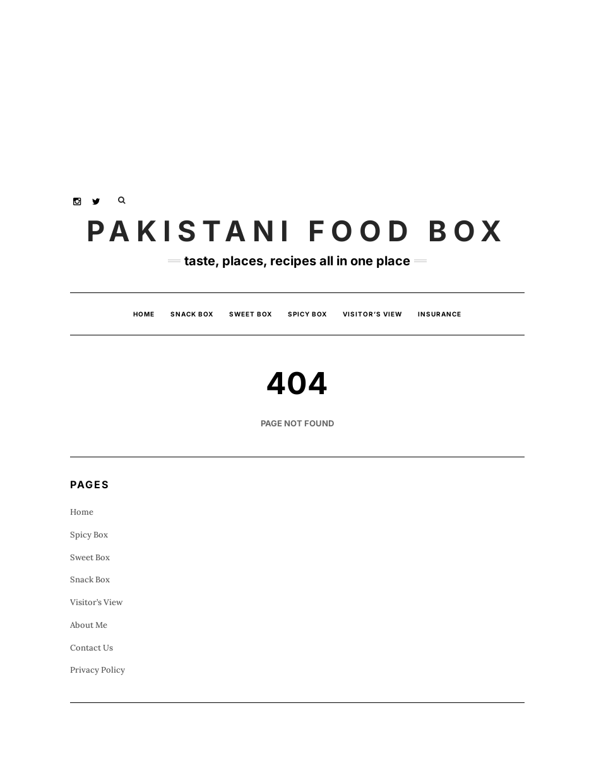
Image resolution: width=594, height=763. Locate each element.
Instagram (78, 200)
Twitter (97, 200)
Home (144, 314)
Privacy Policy (97, 669)
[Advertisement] (297, 88)
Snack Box (191, 314)
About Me (88, 625)
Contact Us (91, 647)
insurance (439, 314)
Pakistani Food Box (297, 230)
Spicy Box (307, 314)
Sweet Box (250, 314)
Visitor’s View (372, 314)
